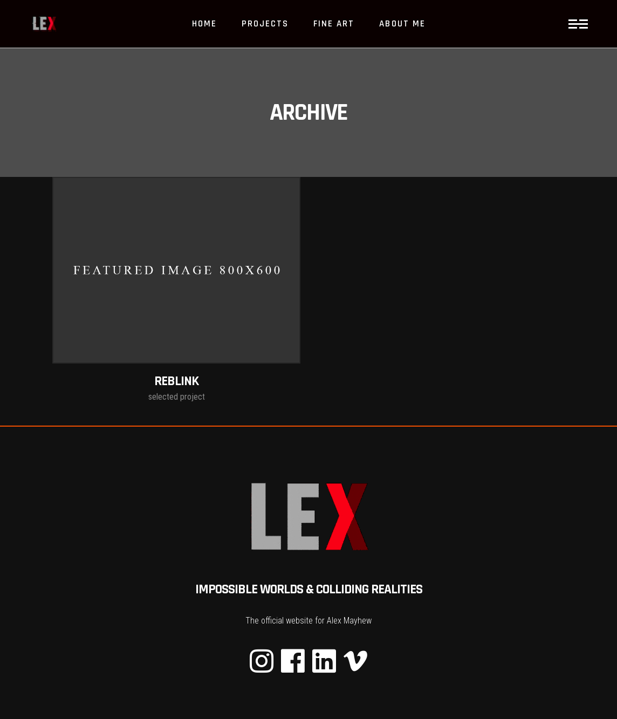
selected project (176, 397)
